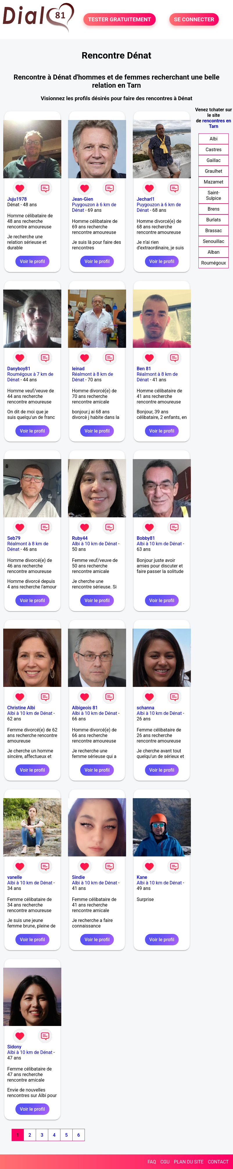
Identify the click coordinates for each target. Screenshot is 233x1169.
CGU (165, 1162)
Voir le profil (32, 261)
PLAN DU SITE (189, 1162)
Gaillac (214, 160)
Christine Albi (21, 707)
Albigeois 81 (85, 707)
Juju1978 (17, 199)
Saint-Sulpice (213, 195)
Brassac (213, 230)
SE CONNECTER (194, 19)
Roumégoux (213, 263)
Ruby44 (80, 538)
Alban (214, 252)
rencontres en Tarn (216, 123)
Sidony (14, 1047)
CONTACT (218, 1162)
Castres (214, 149)
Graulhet (213, 171)
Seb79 (13, 538)
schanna (145, 707)
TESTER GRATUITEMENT (119, 19)
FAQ (152, 1162)
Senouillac (213, 241)
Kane (142, 877)
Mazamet (213, 182)
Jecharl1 (146, 199)
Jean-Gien (82, 199)
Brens (214, 209)
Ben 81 (144, 368)
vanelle (14, 877)
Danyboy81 (19, 368)
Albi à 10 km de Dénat (94, 543)
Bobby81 (146, 538)
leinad (78, 368)
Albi (214, 139)
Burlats (213, 220)
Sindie (78, 877)
